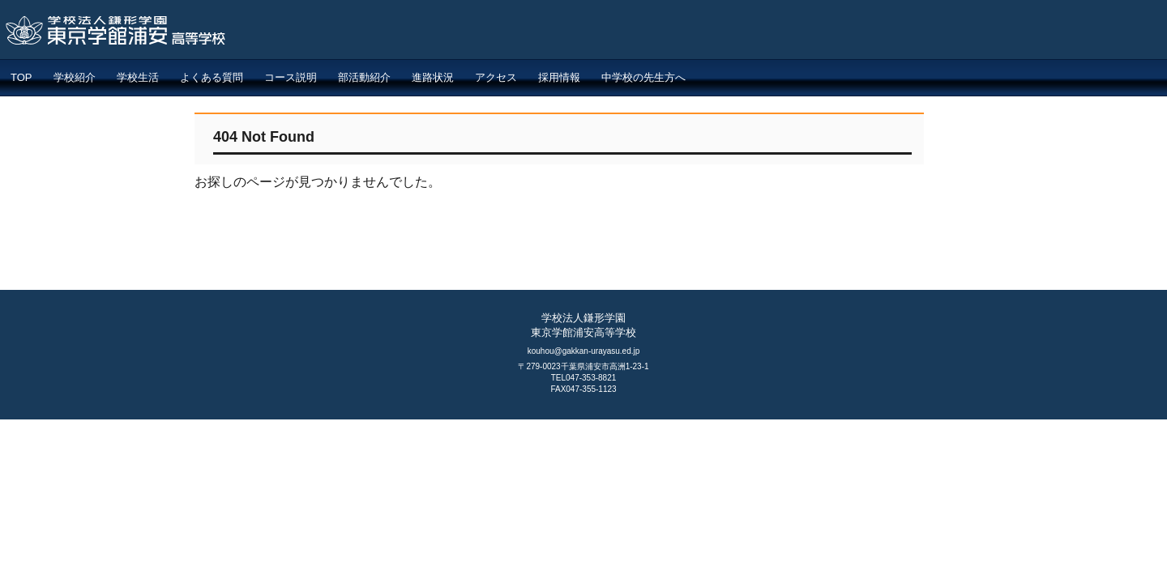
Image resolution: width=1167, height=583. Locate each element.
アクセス (496, 77)
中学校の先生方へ (643, 77)
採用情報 (559, 77)
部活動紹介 (364, 77)
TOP (21, 77)
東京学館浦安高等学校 (262, 33)
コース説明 (290, 77)
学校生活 (138, 77)
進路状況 (433, 77)
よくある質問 (211, 77)
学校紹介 (74, 77)
